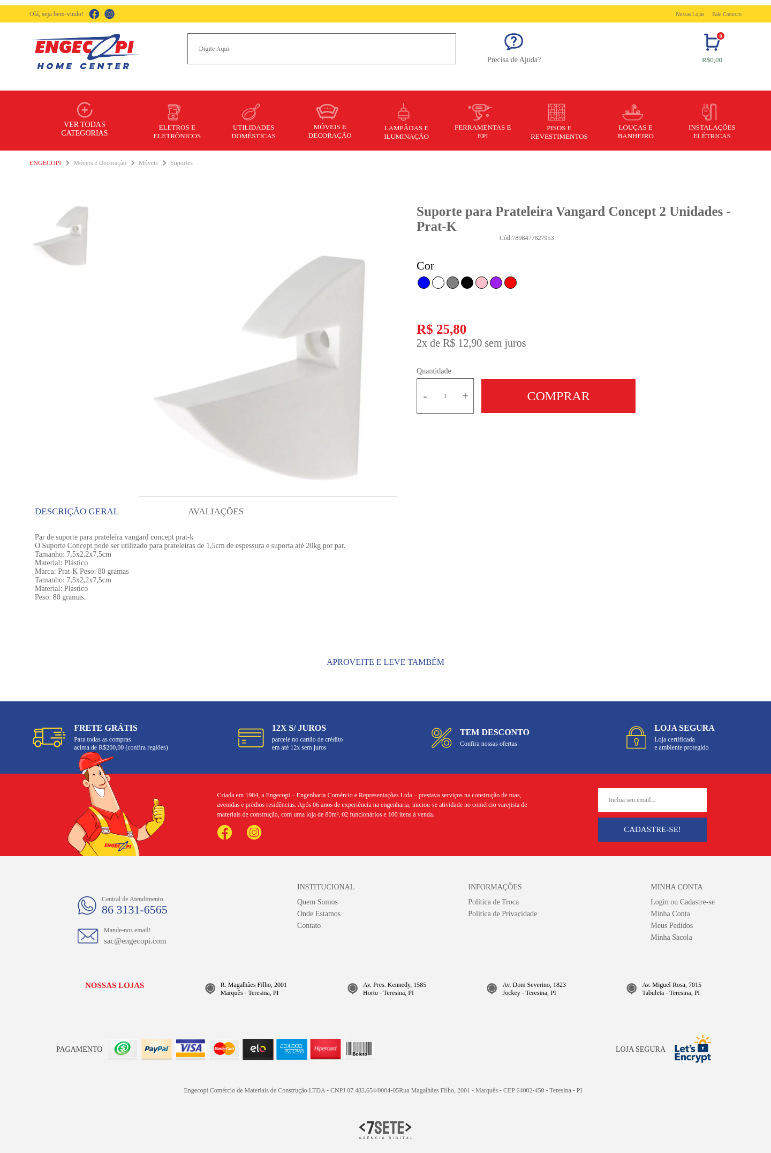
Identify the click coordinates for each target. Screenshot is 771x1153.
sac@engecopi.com (135, 941)
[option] (268, 367)
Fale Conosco (727, 14)
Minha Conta (670, 914)
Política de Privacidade (502, 914)
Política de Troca (493, 902)
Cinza (453, 282)
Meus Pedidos (672, 926)
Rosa (481, 282)
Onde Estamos (319, 914)
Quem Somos (317, 902)
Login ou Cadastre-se (683, 902)
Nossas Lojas (690, 14)
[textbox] (321, 48)
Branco (438, 282)
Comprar (558, 396)
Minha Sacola (671, 937)
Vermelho (510, 282)
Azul (424, 282)
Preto (467, 282)
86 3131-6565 (135, 909)
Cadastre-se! (652, 829)
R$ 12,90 (462, 343)
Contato (309, 926)
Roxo (496, 282)
